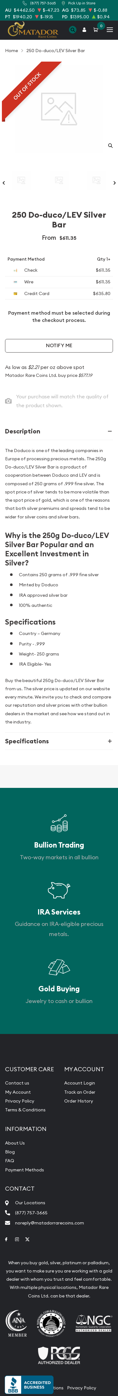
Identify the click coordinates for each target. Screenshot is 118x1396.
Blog (10, 1152)
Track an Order (79, 1092)
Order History (78, 1101)
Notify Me (59, 345)
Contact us (17, 1083)
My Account (18, 1092)
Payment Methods (24, 1170)
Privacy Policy (19, 1101)
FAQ (9, 1160)
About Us (15, 1143)
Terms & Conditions (25, 1110)
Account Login (79, 1083)
